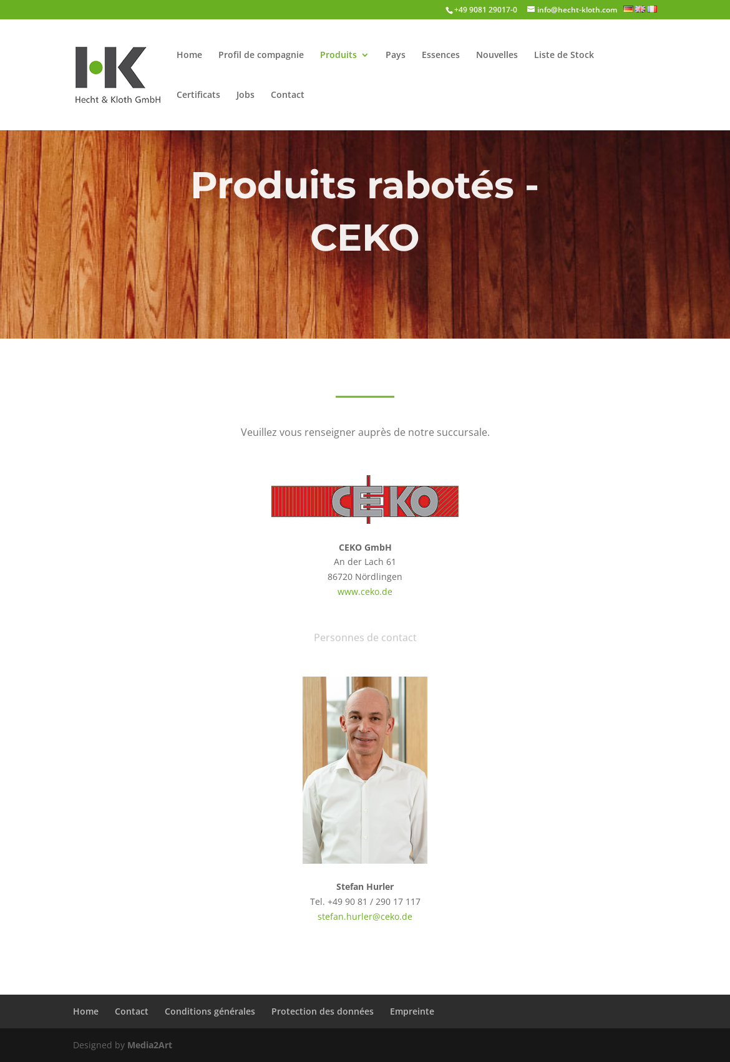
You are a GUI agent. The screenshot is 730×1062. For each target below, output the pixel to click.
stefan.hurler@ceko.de (365, 916)
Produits (338, 55)
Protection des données (322, 1011)
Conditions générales (210, 1011)
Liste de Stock (564, 55)
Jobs (245, 95)
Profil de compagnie (261, 55)
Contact (287, 95)
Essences (441, 55)
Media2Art (149, 1045)
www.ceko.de (365, 591)
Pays (396, 55)
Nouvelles (497, 55)
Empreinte (412, 1011)
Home (189, 55)
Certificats (198, 95)
